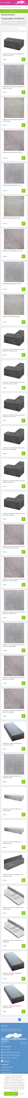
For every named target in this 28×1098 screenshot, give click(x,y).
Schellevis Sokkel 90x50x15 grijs (11, 316)
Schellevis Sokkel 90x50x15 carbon (12, 283)
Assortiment (7, 2)
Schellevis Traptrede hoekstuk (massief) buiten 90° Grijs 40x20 (14, 711)
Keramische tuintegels (6, 1072)
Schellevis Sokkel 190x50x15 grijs (11, 218)
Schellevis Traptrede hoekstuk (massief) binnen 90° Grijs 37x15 (14, 481)
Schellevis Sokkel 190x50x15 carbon (12, 185)
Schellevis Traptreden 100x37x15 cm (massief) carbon (12, 776)
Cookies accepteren (11, 1093)
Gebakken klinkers (5, 1070)
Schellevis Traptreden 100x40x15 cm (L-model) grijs (13, 941)
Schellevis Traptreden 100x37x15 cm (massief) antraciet (12, 744)
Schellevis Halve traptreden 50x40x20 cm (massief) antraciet (13, 54)
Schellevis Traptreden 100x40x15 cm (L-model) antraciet (13, 875)
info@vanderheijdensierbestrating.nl (11, 1052)
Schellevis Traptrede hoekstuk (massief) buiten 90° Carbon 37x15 (14, 612)
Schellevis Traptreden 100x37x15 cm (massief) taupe (12, 842)
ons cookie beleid (13, 1085)
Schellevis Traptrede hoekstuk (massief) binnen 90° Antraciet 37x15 (14, 350)
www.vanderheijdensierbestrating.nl (11, 1055)
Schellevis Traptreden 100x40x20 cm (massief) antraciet (12, 973)
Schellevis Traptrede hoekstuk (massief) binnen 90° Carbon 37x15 (14, 415)
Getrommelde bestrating (7, 1067)
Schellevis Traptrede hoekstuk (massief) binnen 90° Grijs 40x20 (14, 514)
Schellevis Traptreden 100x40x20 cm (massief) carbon (12, 1006)
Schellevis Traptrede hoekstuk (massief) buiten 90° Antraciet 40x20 (14, 579)
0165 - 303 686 (18, 1030)
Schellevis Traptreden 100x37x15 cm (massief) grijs (12, 809)
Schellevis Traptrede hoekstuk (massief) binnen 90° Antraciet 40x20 (14, 382)
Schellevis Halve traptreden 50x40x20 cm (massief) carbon (13, 87)
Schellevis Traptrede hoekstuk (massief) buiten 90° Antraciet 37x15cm (14, 547)
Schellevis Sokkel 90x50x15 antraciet (12, 251)
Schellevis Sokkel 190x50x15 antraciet (13, 152)
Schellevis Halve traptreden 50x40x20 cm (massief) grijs (13, 120)
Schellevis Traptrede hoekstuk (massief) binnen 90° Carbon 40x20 (14, 448)
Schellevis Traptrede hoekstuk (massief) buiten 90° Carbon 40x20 (14, 645)
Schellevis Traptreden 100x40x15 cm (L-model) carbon (13, 908)
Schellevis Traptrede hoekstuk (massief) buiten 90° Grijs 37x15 (14, 678)
